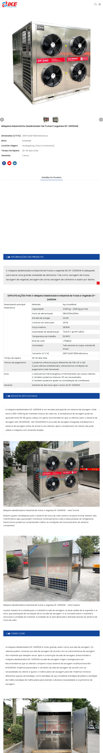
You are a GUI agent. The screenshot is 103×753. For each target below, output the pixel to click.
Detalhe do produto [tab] (51, 177)
